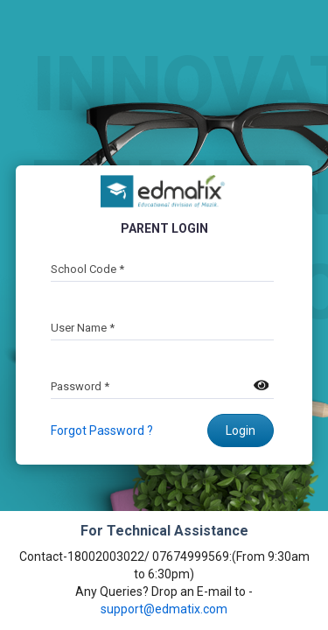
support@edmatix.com (164, 609)
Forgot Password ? (102, 431)
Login (240, 431)
